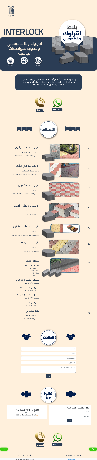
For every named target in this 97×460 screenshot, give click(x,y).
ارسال (48, 376)
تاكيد (70, 420)
